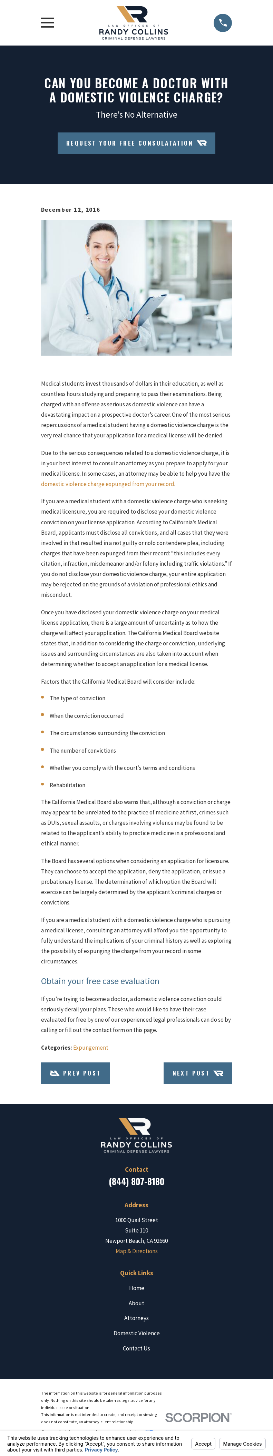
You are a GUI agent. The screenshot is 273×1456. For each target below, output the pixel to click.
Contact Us (136, 1348)
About (136, 1303)
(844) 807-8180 (136, 1181)
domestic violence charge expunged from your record (107, 484)
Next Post (198, 1073)
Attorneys (136, 1318)
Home (136, 1288)
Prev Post (75, 1073)
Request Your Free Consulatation (136, 143)
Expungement (90, 1047)
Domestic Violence (137, 1333)
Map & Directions (137, 1251)
